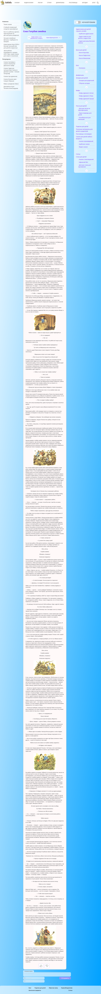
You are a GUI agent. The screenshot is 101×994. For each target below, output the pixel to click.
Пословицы (73, 2)
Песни (40, 2)
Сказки (17, 2)
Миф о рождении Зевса (11, 84)
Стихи (49, 2)
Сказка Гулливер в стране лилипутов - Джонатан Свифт (10, 63)
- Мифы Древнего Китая (85, 93)
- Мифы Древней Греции (86, 99)
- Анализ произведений (85, 141)
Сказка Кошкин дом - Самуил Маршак (10, 80)
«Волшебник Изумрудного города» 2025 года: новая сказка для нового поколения (11, 53)
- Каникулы (81, 68)
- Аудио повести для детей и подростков (84, 37)
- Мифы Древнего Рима (85, 96)
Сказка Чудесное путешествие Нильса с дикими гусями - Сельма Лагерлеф (11, 70)
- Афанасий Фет (83, 162)
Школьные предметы (35, 990)
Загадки (85, 2)
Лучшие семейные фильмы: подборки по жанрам (11, 39)
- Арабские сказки (84, 144)
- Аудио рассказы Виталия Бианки (86, 42)
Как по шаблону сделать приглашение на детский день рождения (11, 33)
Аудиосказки (28, 2)
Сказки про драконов (10, 76)
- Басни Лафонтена (84, 55)
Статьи (70, 990)
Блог (94, 2)
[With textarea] (47, 974)
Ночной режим (88, 22)
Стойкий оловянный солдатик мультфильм (11, 28)
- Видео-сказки (83, 147)
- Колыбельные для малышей (84, 118)
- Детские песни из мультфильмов (84, 109)
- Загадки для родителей (86, 80)
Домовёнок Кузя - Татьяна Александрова (11, 87)
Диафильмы (60, 2)
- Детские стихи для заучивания (84, 166)
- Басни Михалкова (84, 58)
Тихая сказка (8, 24)
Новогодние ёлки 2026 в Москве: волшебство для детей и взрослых (11, 46)
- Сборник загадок (84, 83)
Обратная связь (53, 988)
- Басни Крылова (83, 52)
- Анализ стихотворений (85, 159)
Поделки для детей (40, 988)
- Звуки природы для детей (84, 114)
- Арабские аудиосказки (85, 34)
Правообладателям (66, 988)
